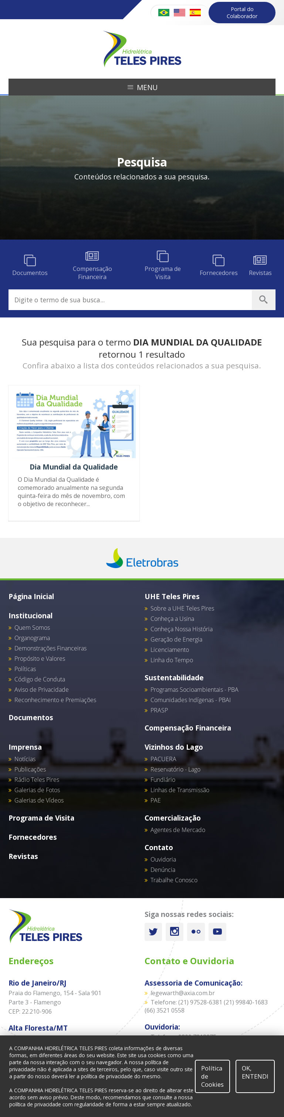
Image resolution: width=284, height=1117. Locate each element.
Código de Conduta (39, 679)
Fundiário (163, 780)
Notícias (25, 759)
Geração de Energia (176, 639)
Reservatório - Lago (175, 769)
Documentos (31, 717)
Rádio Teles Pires (36, 780)
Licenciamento (170, 650)
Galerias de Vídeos (39, 800)
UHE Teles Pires (172, 596)
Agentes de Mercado (178, 830)
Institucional (31, 616)
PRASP (159, 710)
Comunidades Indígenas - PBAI (191, 700)
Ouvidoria (163, 859)
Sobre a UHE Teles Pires (182, 608)
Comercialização (173, 818)
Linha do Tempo (172, 660)
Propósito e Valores (39, 658)
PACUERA (163, 759)
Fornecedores (33, 837)
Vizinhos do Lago (174, 747)
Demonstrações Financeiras (50, 648)
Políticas (25, 669)
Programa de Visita (41, 818)
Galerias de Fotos (37, 790)
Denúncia (163, 870)
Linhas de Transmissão (180, 790)
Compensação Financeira (188, 728)
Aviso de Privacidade (41, 689)
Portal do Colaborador (242, 13)
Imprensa (25, 747)
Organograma (32, 638)
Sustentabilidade (174, 678)
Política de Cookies (212, 1076)
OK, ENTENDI (255, 1072)
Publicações (30, 769)
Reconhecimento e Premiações (55, 700)
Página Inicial (31, 596)
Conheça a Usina (172, 619)
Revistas (23, 856)
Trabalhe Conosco (174, 880)
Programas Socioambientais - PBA (195, 689)
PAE (156, 800)
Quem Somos (32, 627)
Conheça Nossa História (182, 629)
